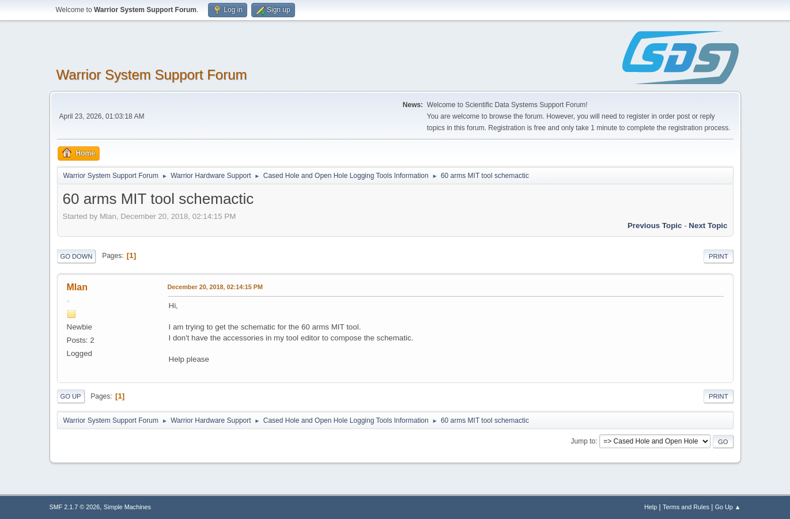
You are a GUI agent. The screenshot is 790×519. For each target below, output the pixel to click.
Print (718, 256)
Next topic (708, 225)
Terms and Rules (686, 506)
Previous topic (655, 225)
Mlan (77, 287)
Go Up (71, 396)
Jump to (583, 441)
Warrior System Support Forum (151, 74)
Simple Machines (127, 506)
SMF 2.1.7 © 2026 (75, 506)
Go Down (77, 256)
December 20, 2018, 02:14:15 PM (215, 286)
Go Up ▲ (728, 506)
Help (650, 506)
